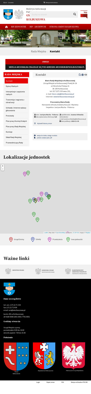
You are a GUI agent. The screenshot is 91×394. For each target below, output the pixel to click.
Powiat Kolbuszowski (16, 372)
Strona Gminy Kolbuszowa (64, 26)
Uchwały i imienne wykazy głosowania (16, 109)
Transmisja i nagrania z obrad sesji (15, 101)
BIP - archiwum (38, 26)
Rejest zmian (47, 382)
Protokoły (10, 116)
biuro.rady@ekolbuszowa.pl (63, 94)
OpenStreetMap (60, 232)
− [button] (2, 169)
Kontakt (55, 51)
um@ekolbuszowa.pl (17, 310)
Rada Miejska (38, 51)
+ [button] (2, 166)
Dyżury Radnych (12, 86)
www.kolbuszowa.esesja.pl (63, 96)
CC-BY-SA (76, 232)
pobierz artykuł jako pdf (43, 138)
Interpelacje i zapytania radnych (15, 92)
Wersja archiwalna (73, 382)
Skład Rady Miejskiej (13, 137)
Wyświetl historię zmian (43, 123)
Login (34, 382)
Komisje (9, 132)
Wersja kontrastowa (52, 2)
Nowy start (6, 27)
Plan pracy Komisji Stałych (16, 121)
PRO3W (85, 382)
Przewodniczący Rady (14, 142)
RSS (59, 382)
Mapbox (88, 232)
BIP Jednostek (18, 26)
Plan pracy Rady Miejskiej (16, 126)
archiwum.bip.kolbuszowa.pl (70, 67)
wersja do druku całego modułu (45, 136)
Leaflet (46, 232)
